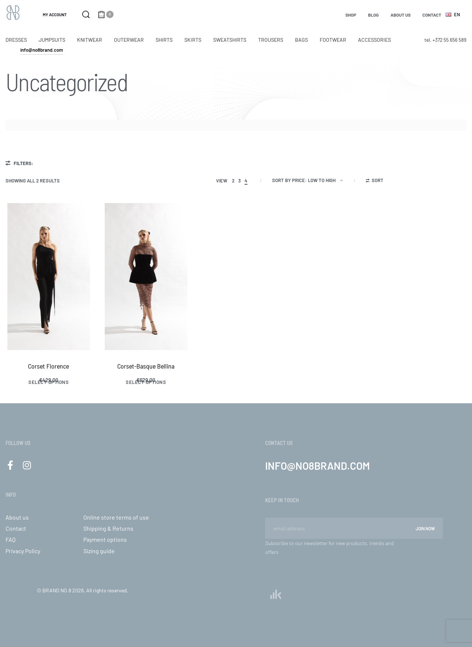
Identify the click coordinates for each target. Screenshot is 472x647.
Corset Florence (48, 366)
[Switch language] (454, 14)
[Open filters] (375, 181)
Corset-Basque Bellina (145, 366)
